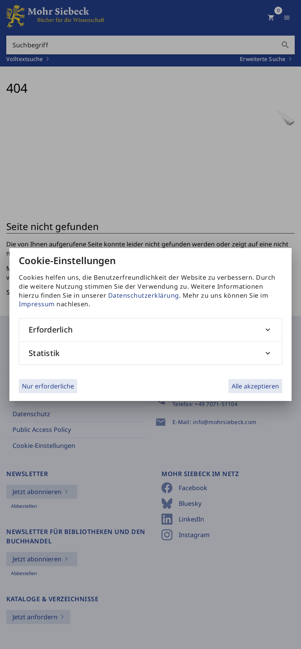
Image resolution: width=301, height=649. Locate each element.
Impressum (37, 304)
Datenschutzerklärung (143, 295)
